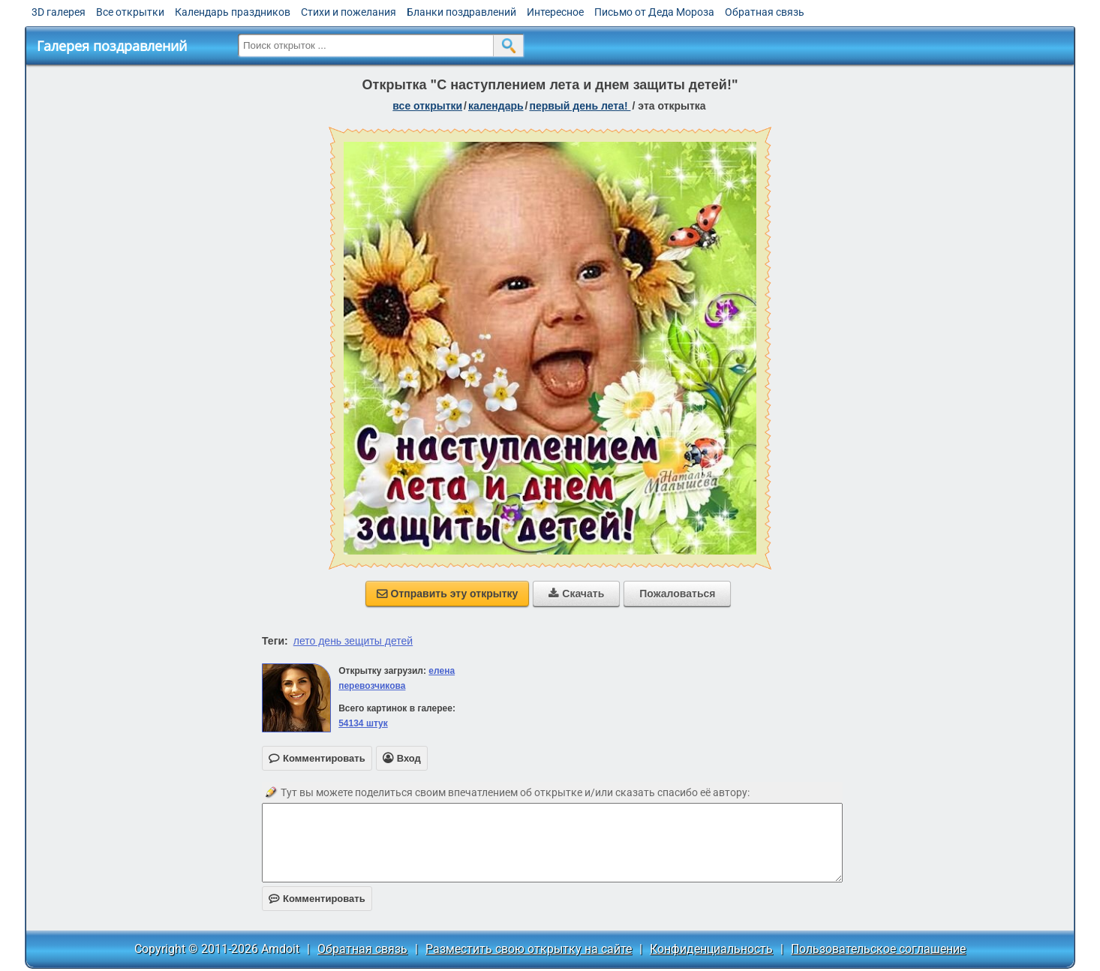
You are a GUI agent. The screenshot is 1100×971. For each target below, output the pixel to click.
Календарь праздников (232, 12)
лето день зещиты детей (353, 641)
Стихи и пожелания (348, 12)
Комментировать (317, 898)
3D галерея (59, 12)
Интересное (555, 12)
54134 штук (363, 723)
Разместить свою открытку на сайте (528, 949)
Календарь (496, 106)
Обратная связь (764, 12)
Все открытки (130, 12)
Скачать (576, 594)
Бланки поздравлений (461, 12)
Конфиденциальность (711, 949)
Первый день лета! (579, 106)
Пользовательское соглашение (878, 949)
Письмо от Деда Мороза (654, 12)
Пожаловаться (677, 594)
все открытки (427, 106)
